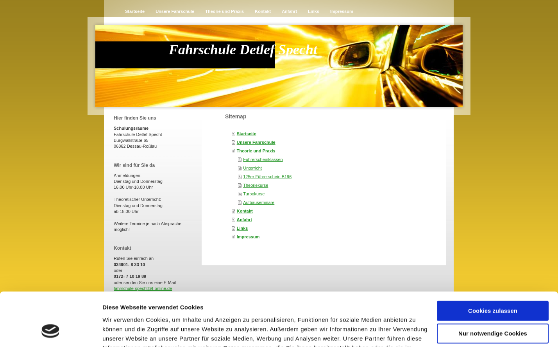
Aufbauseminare (258, 202)
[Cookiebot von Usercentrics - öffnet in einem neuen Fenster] (50, 332)
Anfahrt (244, 219)
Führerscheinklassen (263, 159)
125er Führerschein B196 (267, 176)
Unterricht (252, 168)
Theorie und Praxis (256, 150)
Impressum (248, 236)
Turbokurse (254, 193)
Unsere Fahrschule (256, 142)
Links (242, 228)
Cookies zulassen (492, 263)
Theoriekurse (255, 185)
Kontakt (245, 211)
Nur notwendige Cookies (492, 286)
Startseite (246, 133)
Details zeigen (122, 331)
